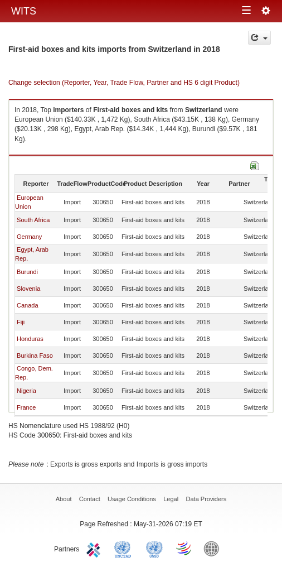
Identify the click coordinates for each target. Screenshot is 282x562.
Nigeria (26, 390)
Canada (27, 305)
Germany (29, 236)
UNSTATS (154, 548)
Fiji (21, 322)
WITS (23, 11)
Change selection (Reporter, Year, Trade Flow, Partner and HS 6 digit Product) (124, 83)
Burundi (27, 271)
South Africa (33, 220)
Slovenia (28, 288)
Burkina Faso (35, 355)
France (26, 407)
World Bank (214, 548)
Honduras (30, 338)
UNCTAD (125, 548)
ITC (95, 548)
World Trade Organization (184, 548)
